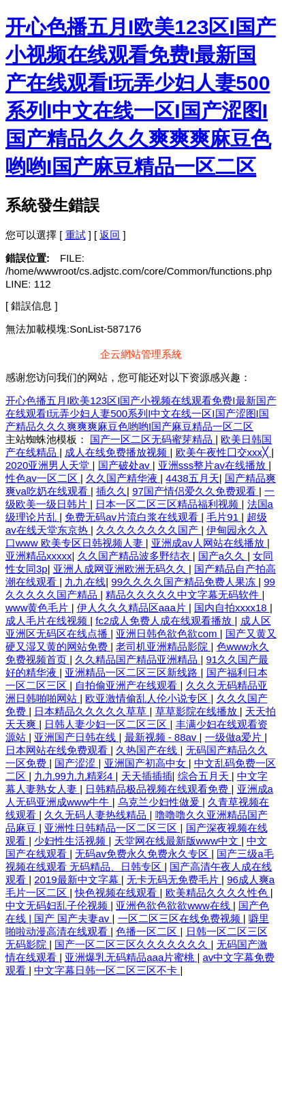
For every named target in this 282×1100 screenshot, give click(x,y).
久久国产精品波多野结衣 (135, 556)
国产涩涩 (76, 763)
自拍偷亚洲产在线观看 (127, 685)
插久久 (111, 491)
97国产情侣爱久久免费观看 (195, 491)
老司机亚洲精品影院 (163, 646)
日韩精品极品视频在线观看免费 (158, 789)
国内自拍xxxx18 (232, 607)
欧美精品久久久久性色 (218, 892)
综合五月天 (205, 776)
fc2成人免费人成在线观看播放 (164, 620)
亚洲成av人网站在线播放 (209, 543)
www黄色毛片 (38, 607)
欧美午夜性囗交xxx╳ (224, 452)
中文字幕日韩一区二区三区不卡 (107, 970)
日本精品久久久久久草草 (91, 711)
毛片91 (223, 517)
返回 (109, 235)
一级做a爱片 (235, 737)
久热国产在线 (148, 750)
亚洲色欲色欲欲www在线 (174, 905)
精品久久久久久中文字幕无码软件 (184, 594)
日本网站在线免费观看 (57, 750)
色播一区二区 (148, 931)
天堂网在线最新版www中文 (178, 840)
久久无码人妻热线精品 (96, 815)
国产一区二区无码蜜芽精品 (152, 439)
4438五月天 (192, 478)
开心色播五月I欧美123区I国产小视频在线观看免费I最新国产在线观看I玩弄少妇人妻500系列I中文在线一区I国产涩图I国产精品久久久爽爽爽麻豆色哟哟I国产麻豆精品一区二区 (141, 413)
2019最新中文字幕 (77, 879)
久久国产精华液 (123, 478)
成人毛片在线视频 (47, 620)
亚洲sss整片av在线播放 (213, 465)
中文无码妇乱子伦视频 (57, 905)
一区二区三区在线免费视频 (180, 918)
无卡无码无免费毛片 (174, 879)
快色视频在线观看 (117, 892)
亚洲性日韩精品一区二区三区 (112, 828)
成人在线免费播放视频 (117, 452)
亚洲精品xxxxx (38, 556)
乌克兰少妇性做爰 (160, 802)
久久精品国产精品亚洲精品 (137, 659)
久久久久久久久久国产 (148, 530)
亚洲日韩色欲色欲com (168, 633)
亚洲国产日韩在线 (76, 737)
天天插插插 (146, 776)
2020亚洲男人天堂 (49, 465)
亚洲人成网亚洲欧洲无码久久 (121, 569)
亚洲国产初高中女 (146, 763)
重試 (75, 235)
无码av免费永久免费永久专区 (143, 853)
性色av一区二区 (42, 478)
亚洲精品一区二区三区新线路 (132, 672)
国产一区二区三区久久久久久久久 (132, 944)
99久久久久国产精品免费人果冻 (184, 581)
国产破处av (125, 465)
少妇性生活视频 (71, 840)
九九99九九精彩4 (74, 776)
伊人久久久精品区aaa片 (133, 607)
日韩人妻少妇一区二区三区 (107, 724)
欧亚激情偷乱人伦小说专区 (147, 698)
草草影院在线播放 (197, 711)
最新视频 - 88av (162, 737)
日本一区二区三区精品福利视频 (168, 504)
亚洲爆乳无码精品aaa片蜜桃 (131, 957)
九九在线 (85, 581)
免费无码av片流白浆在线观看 (133, 517)
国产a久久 (223, 556)
